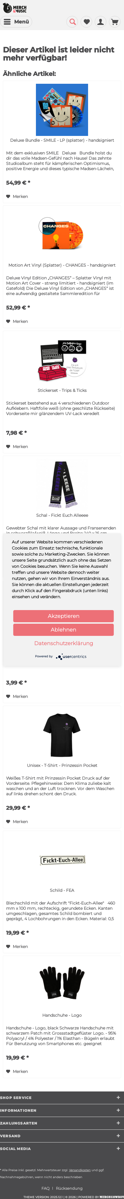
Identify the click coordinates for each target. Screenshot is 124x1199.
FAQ (45, 1188)
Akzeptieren (63, 616)
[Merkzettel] (86, 22)
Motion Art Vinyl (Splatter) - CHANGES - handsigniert (62, 265)
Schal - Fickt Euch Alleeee (62, 515)
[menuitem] (16, 22)
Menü (16, 21)
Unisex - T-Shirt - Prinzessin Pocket (62, 765)
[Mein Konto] (100, 22)
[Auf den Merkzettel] (17, 196)
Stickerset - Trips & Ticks (62, 390)
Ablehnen (63, 630)
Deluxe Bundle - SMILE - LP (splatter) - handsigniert (62, 140)
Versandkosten (80, 1170)
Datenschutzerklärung (63, 643)
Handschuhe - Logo (62, 1015)
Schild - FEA (62, 890)
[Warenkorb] (115, 22)
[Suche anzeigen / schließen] (72, 22)
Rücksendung (69, 1188)
